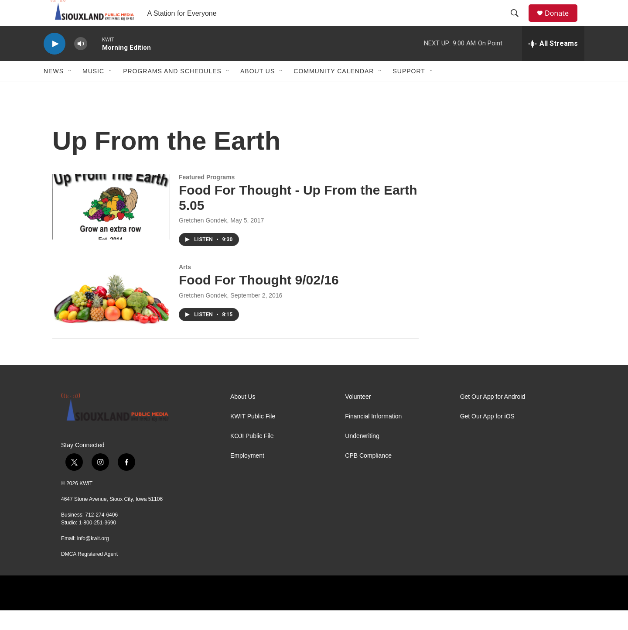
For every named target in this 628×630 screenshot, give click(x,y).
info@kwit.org (93, 558)
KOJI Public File (252, 455)
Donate (562, 22)
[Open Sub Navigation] (70, 90)
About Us (257, 90)
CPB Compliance (368, 475)
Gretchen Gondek (203, 239)
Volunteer (358, 416)
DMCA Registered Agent (89, 574)
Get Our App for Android (492, 416)
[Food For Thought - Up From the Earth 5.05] (111, 226)
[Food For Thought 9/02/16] (111, 316)
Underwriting (362, 455)
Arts (185, 286)
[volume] (80, 63)
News (54, 90)
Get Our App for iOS (487, 436)
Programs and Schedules (172, 90)
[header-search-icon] (518, 23)
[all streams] (553, 63)
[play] (54, 63)
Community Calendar (334, 90)
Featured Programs (207, 196)
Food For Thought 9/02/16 (259, 299)
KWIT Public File (252, 436)
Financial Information (373, 436)
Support (408, 90)
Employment (247, 475)
